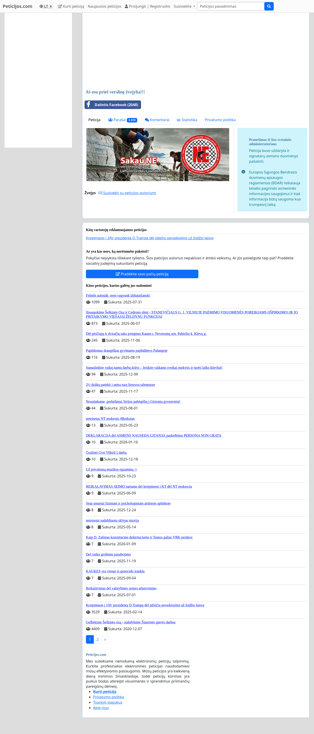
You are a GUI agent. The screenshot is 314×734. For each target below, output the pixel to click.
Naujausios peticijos (104, 6)
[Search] (231, 6)
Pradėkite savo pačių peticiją (142, 273)
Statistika (187, 119)
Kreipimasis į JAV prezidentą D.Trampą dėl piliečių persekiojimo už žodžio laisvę (150, 238)
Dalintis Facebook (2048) (111, 105)
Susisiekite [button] (183, 6)
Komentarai (157, 119)
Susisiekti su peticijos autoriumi (127, 192)
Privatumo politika (220, 119)
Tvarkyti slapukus (107, 702)
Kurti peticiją (71, 6)
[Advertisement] (196, 51)
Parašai (122, 119)
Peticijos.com (17, 6)
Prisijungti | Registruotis (147, 6)
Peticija (94, 119)
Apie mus (101, 707)
